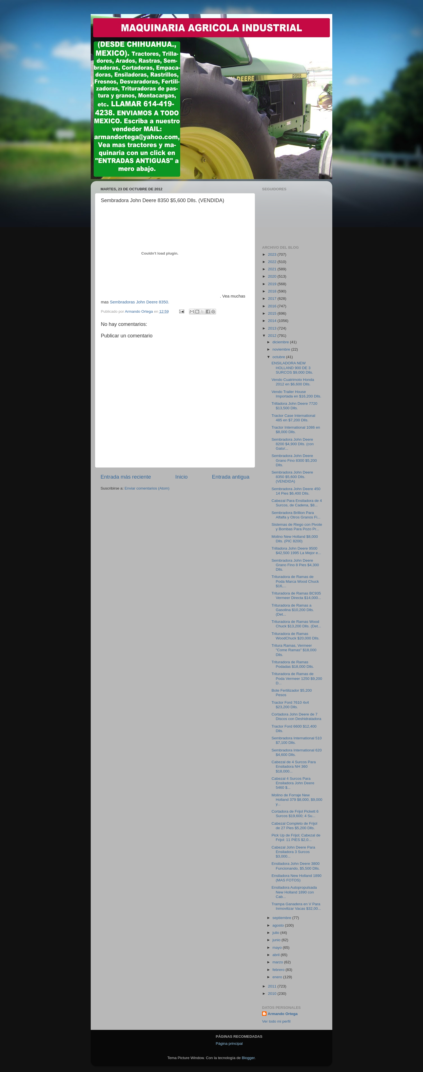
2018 (273, 291)
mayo (277, 947)
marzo (278, 962)
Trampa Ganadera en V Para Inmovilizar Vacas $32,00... (296, 906)
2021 (273, 269)
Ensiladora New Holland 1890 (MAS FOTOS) (297, 878)
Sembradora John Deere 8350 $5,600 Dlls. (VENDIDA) (292, 476)
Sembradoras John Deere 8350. (139, 302)
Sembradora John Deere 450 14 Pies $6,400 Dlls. (296, 491)
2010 (273, 993)
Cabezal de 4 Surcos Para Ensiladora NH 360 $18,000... (294, 766)
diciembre (281, 342)
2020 (273, 276)
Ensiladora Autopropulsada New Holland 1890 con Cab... (294, 892)
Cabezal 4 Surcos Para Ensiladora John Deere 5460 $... (293, 783)
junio (276, 940)
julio (276, 933)
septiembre (282, 918)
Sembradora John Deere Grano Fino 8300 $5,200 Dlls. (294, 460)
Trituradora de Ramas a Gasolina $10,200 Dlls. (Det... (293, 609)
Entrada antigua (230, 477)
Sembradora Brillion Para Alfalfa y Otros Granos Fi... (296, 515)
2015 (273, 313)
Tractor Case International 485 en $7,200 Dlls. (293, 417)
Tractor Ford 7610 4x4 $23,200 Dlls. (290, 704)
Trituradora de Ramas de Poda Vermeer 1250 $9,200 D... (297, 678)
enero (277, 977)
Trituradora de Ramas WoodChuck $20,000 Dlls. (296, 636)
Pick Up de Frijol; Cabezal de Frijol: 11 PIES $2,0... (296, 837)
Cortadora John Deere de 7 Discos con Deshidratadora (296, 716)
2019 (273, 284)
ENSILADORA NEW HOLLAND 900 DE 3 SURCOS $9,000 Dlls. (292, 367)
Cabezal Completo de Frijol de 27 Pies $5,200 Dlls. (294, 825)
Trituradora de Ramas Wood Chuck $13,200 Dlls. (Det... (296, 624)
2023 (273, 254)
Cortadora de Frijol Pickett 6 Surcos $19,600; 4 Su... (295, 813)
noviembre (281, 349)
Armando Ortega (283, 1014)
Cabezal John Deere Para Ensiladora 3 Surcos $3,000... (293, 851)
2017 (273, 298)
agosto (278, 925)
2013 (273, 328)
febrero (279, 970)
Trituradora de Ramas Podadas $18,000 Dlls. (293, 664)
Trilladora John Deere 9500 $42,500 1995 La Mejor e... (296, 550)
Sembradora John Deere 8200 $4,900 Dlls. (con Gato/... (293, 444)
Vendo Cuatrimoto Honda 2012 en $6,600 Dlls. (293, 382)
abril (276, 955)
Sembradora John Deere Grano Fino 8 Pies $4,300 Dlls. (295, 565)
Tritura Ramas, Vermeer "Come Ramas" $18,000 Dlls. (294, 650)
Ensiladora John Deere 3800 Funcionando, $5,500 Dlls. (296, 865)
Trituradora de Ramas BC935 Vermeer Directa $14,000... (296, 595)
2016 (273, 306)
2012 (273, 335)
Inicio (181, 477)
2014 (273, 321)
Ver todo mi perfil (276, 1021)
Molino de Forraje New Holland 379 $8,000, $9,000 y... (297, 799)
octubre (279, 357)
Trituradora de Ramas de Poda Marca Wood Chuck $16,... (295, 581)
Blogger (248, 1058)
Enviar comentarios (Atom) (147, 488)
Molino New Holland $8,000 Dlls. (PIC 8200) (295, 538)
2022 (273, 262)
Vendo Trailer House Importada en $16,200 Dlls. (296, 394)
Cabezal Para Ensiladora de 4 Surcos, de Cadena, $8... (297, 503)
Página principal (229, 1043)
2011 (273, 986)
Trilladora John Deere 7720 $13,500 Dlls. (294, 405)
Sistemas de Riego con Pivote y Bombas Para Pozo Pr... (297, 526)
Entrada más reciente (126, 477)
